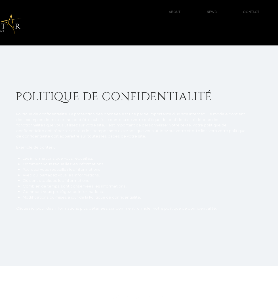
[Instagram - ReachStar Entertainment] (139, 296)
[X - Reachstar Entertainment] (150, 296)
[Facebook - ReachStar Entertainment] (127, 296)
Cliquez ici (25, 208)
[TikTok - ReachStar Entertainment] (161, 296)
